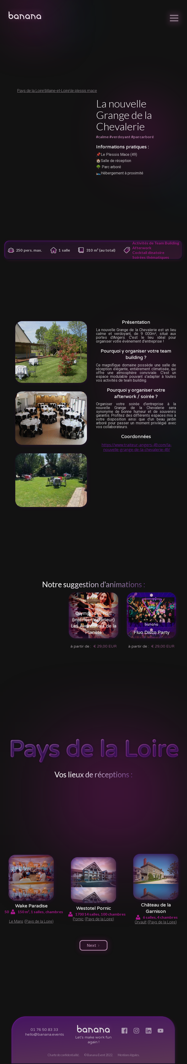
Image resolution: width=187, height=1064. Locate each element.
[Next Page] (93, 945)
